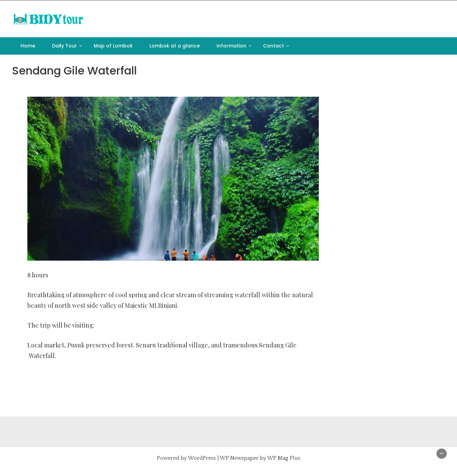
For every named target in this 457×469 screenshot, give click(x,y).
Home (28, 45)
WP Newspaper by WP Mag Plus (260, 458)
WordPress (202, 458)
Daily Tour (64, 45)
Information (231, 45)
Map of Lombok (113, 45)
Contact (273, 45)
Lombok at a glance (174, 45)
